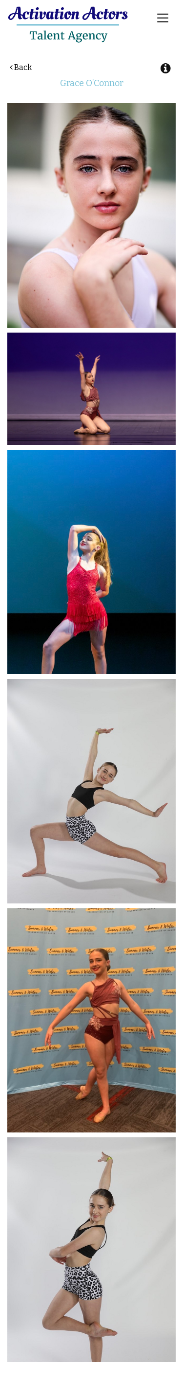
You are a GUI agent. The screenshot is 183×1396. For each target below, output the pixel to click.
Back (21, 67)
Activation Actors (67, 24)
